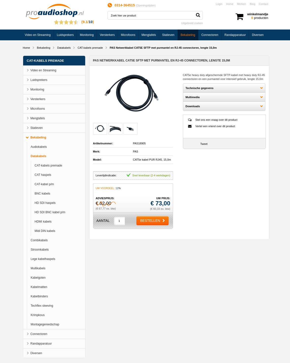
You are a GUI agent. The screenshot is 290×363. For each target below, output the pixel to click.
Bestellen (150, 221)
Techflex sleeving (42, 305)
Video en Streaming (38, 35)
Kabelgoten (38, 277)
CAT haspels (43, 175)
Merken (241, 3)
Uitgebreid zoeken (192, 23)
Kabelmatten (39, 287)
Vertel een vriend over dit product (215, 126)
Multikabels (38, 268)
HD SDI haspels (45, 203)
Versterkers (107, 35)
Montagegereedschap (45, 324)
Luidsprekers (65, 35)
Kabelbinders (39, 296)
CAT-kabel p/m (44, 184)
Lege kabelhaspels (43, 259)
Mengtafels (149, 35)
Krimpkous (38, 315)
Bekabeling (188, 35)
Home (229, 3)
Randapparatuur (235, 35)
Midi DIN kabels (45, 231)
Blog (252, 3)
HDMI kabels (43, 221)
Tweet (204, 143)
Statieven (168, 35)
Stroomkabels (40, 249)
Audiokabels (39, 147)
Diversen (257, 35)
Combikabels (39, 240)
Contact (263, 3)
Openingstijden (146, 5)
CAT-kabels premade (90, 47)
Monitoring (87, 35)
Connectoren (209, 35)
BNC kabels (42, 193)
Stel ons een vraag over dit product (216, 119)
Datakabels (64, 47)
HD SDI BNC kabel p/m (50, 212)
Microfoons (128, 35)
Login (219, 3)
